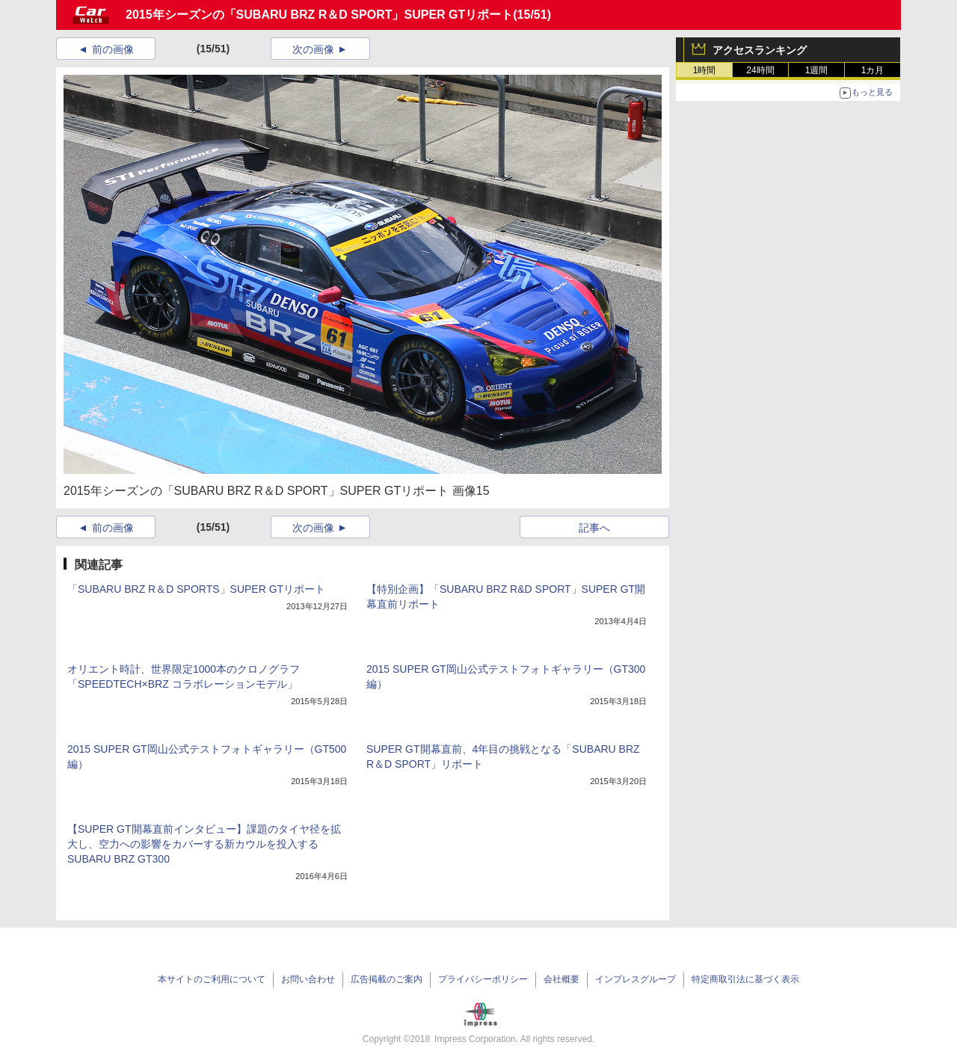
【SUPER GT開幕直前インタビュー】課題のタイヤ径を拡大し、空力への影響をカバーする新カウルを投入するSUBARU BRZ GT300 (204, 844)
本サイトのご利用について (211, 979)
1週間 (816, 70)
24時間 (760, 70)
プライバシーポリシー (483, 979)
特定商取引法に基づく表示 (745, 979)
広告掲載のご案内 (386, 979)
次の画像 (313, 49)
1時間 (704, 70)
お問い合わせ (308, 979)
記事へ (594, 528)
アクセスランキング (760, 50)
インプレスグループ (635, 979)
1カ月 (872, 70)
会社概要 (561, 979)
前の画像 (113, 49)
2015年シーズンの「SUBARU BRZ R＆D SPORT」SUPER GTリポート (319, 14)
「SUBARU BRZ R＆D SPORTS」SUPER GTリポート (196, 589)
